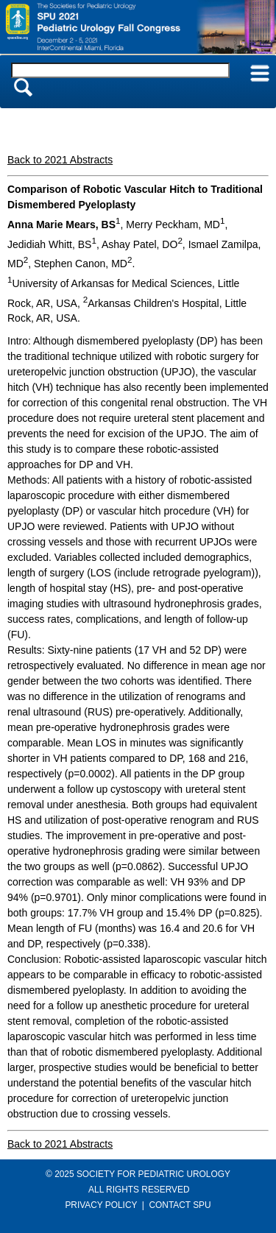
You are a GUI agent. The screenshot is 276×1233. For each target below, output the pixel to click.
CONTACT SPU (180, 1205)
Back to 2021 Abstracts (60, 160)
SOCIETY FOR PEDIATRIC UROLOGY (153, 1174)
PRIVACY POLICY (101, 1205)
